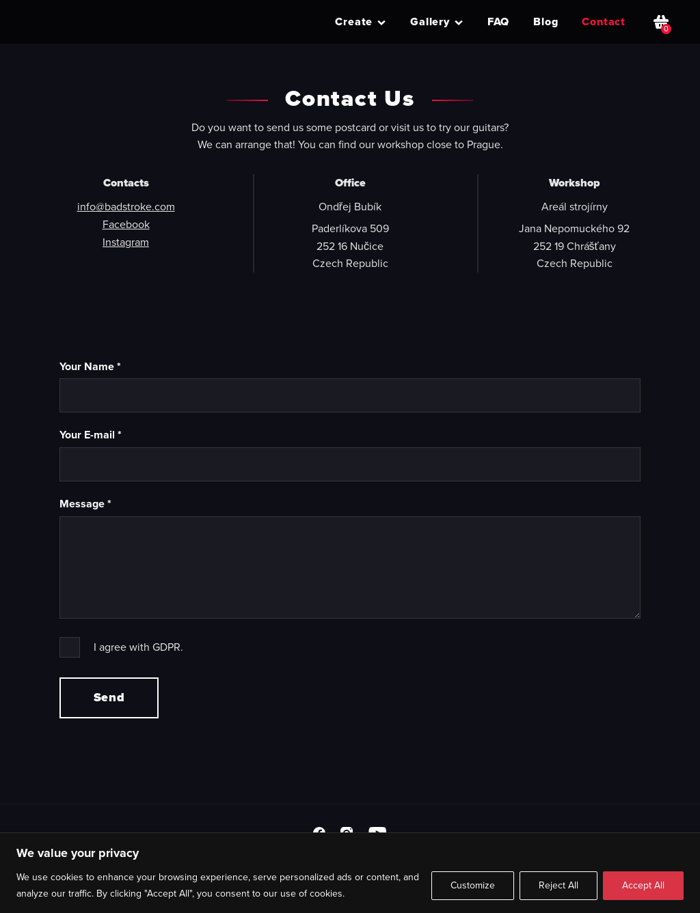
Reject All (558, 885)
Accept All (643, 885)
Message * (85, 503)
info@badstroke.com (126, 206)
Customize (472, 885)
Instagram (126, 242)
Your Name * (90, 366)
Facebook (126, 224)
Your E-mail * (90, 435)
